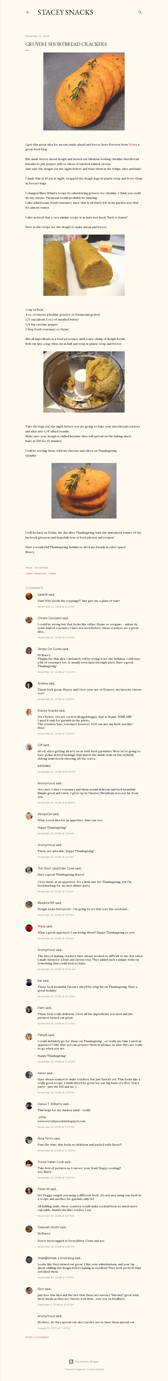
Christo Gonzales (49, 618)
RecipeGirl (45, 814)
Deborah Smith (48, 1227)
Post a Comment (37, 1337)
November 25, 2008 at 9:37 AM (56, 914)
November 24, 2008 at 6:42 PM (56, 637)
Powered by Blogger (84, 1361)
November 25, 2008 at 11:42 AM (56, 1023)
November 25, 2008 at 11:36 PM (56, 1177)
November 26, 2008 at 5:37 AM (56, 1215)
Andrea (43, 683)
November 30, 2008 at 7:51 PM (56, 1277)
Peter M (43, 1189)
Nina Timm (45, 1138)
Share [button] (28, 567)
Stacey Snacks (65, 12)
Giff (40, 745)
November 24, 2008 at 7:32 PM (56, 733)
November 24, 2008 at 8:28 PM (56, 802)
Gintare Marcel (95, 1369)
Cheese (52, 573)
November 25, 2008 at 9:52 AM (56, 938)
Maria (41, 926)
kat (40, 981)
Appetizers (40, 573)
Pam (41, 1008)
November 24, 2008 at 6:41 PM (56, 606)
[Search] (140, 11)
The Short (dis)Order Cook (56, 868)
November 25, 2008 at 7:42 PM (56, 1126)
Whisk (133, 144)
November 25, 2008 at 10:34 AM (57, 969)
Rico (41, 1289)
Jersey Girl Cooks (50, 649)
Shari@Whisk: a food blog (56, 1258)
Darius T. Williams (50, 1104)
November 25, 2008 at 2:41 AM (56, 856)
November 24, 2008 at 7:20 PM (56, 671)
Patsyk (42, 1035)
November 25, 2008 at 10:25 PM (56, 1150)
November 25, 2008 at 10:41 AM (56, 996)
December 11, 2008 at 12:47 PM (56, 1304)
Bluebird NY (46, 903)
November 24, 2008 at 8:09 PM (56, 771)
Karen (42, 1073)
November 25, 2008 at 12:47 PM (56, 1061)
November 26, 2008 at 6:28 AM (56, 1246)
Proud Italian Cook (51, 1162)
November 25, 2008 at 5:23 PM (56, 1092)
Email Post (41, 567)
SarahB (43, 594)
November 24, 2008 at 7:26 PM (56, 699)
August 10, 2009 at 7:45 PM (54, 1328)
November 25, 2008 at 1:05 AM (56, 833)
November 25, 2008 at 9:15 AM (55, 891)
